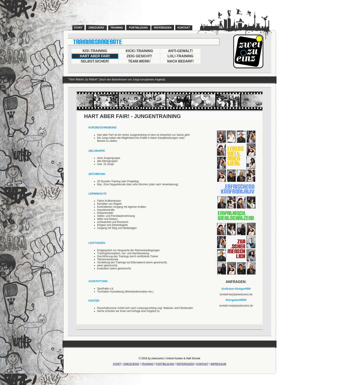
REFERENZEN (185, 364)
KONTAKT (202, 364)
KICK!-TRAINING (139, 51)
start (78, 27)
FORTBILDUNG (165, 364)
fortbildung (138, 27)
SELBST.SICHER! (95, 61)
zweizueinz (96, 27)
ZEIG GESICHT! (139, 56)
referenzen (162, 27)
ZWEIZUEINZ (131, 364)
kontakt (183, 27)
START (117, 364)
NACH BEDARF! (180, 61)
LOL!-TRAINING (180, 56)
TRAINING (147, 364)
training (116, 27)
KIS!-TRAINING (95, 51)
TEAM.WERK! (139, 61)
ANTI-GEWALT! (180, 51)
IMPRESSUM (218, 364)
